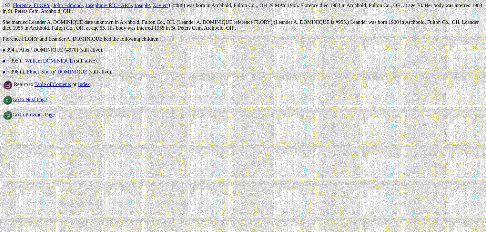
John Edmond (68, 5)
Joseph (142, 5)
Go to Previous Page (29, 114)
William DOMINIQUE (49, 60)
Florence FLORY (31, 5)
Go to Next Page (25, 99)
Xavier (160, 5)
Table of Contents (53, 84)
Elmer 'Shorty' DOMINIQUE (56, 71)
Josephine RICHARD (109, 5)
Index (84, 84)
